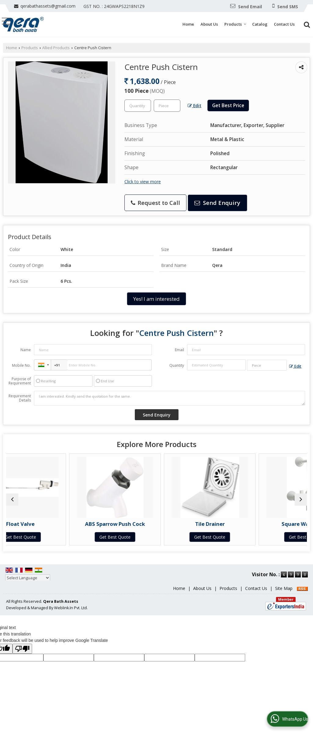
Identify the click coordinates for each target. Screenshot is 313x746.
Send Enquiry (217, 202)
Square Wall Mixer (270, 523)
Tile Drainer (194, 523)
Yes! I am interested (156, 298)
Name (25, 349)
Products (235, 24)
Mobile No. (21, 365)
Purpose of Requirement (20, 381)
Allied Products (56, 47)
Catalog (259, 24)
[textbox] (167, 106)
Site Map (284, 594)
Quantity (176, 365)
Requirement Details (20, 398)
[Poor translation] (22, 655)
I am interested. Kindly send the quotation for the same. (169, 398)
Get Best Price (228, 105)
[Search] (306, 24)
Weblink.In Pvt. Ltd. (71, 614)
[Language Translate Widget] (27, 583)
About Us (209, 24)
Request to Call (155, 202)
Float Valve (42, 523)
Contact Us (284, 24)
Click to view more (142, 181)
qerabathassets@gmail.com (47, 6)
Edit (194, 105)
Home (188, 24)
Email (179, 349)
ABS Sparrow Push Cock (119, 523)
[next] (301, 503)
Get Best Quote (42, 537)
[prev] (12, 503)
